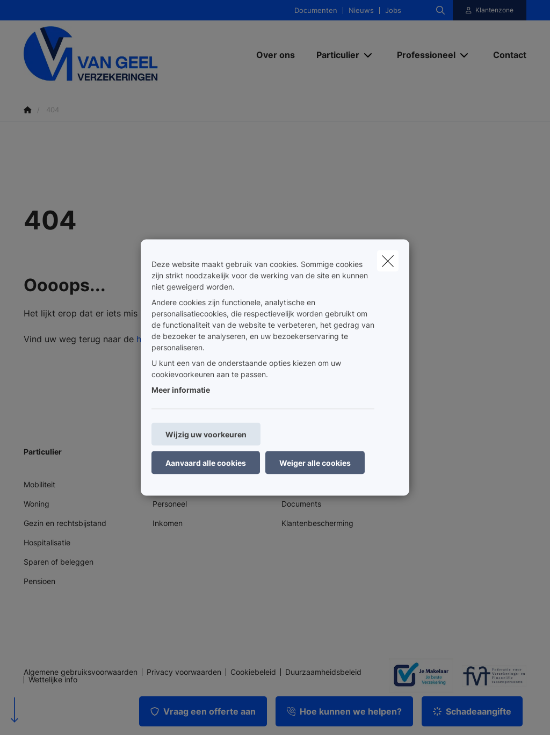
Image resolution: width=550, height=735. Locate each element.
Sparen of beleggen (58, 561)
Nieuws (361, 10)
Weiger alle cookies (315, 462)
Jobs (393, 10)
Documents (301, 503)
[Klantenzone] (490, 10)
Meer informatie (180, 389)
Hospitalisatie (47, 542)
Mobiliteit (39, 484)
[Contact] (504, 54)
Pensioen (39, 581)
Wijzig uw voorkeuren (206, 434)
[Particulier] (334, 54)
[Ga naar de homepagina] (104, 54)
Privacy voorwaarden (184, 672)
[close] (388, 261)
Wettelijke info (52, 679)
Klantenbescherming (317, 523)
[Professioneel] (422, 54)
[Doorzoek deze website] (440, 10)
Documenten (315, 10)
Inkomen (168, 523)
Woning (36, 503)
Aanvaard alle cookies (205, 462)
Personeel (170, 503)
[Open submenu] (368, 54)
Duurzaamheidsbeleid (323, 672)
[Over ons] (275, 54)
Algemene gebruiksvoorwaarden (81, 672)
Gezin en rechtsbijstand (65, 523)
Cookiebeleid (253, 672)
